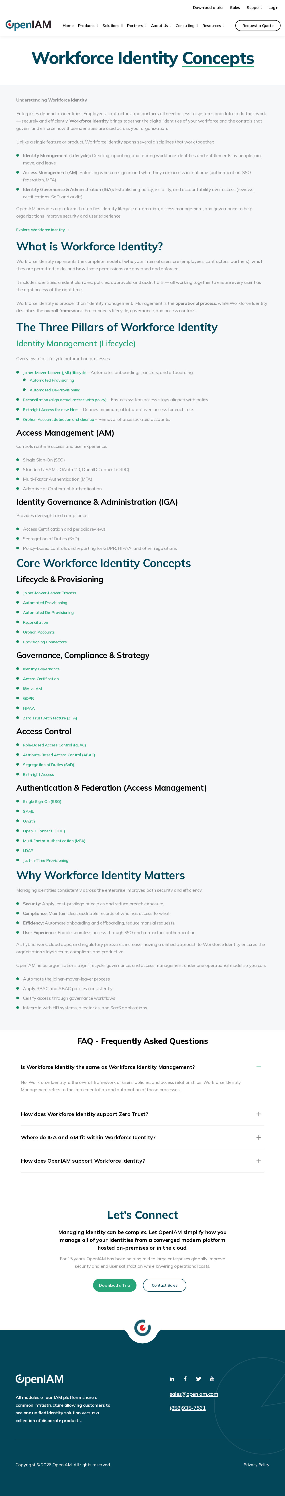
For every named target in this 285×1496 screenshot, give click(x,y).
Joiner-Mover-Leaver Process (49, 591)
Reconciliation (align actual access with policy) (65, 398)
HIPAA (29, 706)
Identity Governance (41, 667)
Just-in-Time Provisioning (45, 858)
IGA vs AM (32, 687)
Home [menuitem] (68, 24)
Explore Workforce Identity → (43, 228)
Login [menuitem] (273, 7)
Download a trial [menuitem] (208, 7)
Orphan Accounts (39, 630)
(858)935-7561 (188, 1407)
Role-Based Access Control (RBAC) (54, 743)
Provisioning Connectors (45, 640)
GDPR (28, 696)
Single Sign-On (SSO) (42, 799)
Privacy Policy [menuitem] (256, 1464)
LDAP (28, 849)
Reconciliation (35, 620)
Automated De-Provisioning (55, 388)
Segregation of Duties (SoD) (48, 763)
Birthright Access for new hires (51, 408)
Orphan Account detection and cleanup (58, 417)
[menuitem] (88, 24)
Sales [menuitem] (235, 7)
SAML (28, 809)
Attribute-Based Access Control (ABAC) (59, 753)
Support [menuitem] (254, 7)
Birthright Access (38, 772)
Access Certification (41, 677)
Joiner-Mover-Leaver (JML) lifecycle (54, 371)
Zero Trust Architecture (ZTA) (50, 716)
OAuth (29, 819)
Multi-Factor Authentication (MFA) (54, 839)
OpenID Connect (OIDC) (44, 829)
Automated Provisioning (52, 378)
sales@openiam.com (195, 1393)
